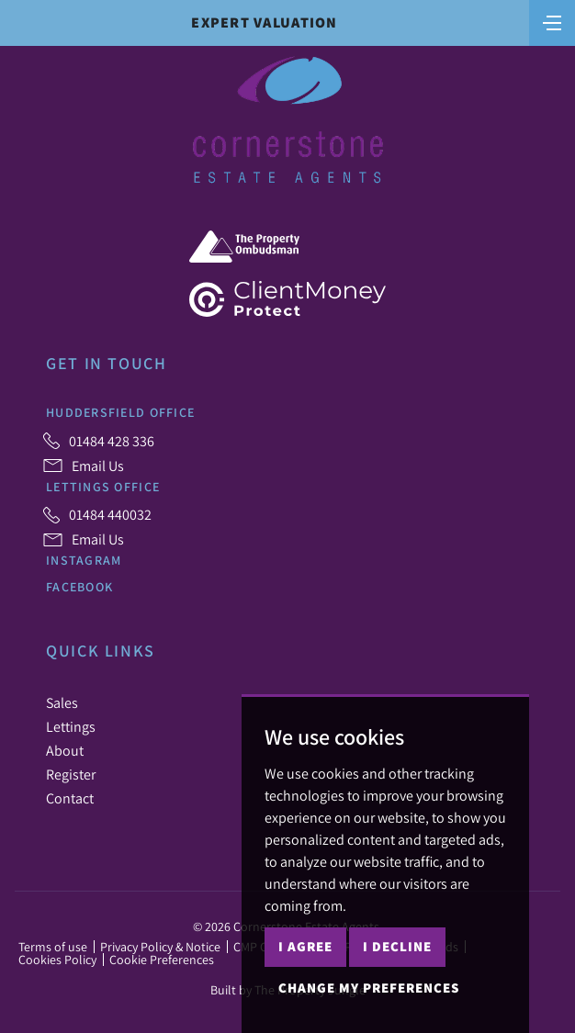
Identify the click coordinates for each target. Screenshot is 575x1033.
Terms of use (52, 946)
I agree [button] (305, 946)
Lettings (71, 726)
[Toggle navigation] (552, 21)
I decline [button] (397, 946)
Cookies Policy (57, 959)
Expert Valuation (264, 22)
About (65, 750)
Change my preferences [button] (368, 987)
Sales (62, 702)
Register (71, 774)
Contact (70, 798)
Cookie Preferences (161, 959)
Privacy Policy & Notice (160, 946)
